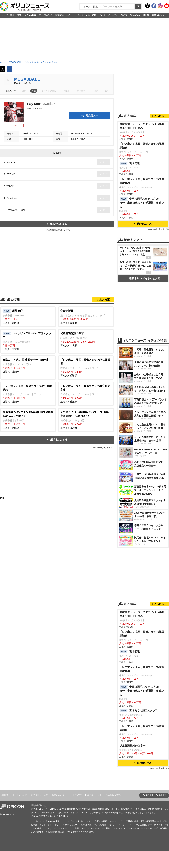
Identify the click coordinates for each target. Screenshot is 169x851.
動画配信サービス (63, 15)
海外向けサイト (94, 795)
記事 (24, 90)
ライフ (124, 15)
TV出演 (65, 90)
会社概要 (4, 795)
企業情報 (162, 795)
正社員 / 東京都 (28, 341)
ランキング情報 (49, 90)
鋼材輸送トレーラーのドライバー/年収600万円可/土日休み (142, 126)
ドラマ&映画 (30, 15)
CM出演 (94, 90)
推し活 (146, 15)
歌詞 (106, 90)
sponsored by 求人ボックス (103, 448)
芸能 (12, 15)
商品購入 (89, 115)
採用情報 (149, 795)
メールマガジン (75, 795)
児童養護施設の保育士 (132, 745)
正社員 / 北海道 (28, 419)
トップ (4, 15)
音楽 (19, 15)
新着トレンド (158, 15)
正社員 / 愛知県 (28, 365)
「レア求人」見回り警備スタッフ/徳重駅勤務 (142, 728)
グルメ (102, 15)
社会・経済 (91, 15)
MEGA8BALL (27, 79)
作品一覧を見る (57, 224)
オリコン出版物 (19, 795)
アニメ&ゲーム (46, 15)
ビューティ (113, 15)
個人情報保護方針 (114, 795)
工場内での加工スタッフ (139, 710)
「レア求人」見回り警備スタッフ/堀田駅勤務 (142, 145)
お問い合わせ (58, 795)
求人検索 (104, 299)
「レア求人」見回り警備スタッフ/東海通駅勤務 (142, 181)
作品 (34, 90)
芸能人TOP (10, 90)
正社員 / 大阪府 (28, 316)
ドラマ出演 (80, 90)
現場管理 (130, 163)
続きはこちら (59, 439)
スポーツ (79, 15)
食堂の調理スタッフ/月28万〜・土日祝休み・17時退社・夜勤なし (142, 202)
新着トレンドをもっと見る (143, 278)
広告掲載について (39, 795)
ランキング (135, 15)
